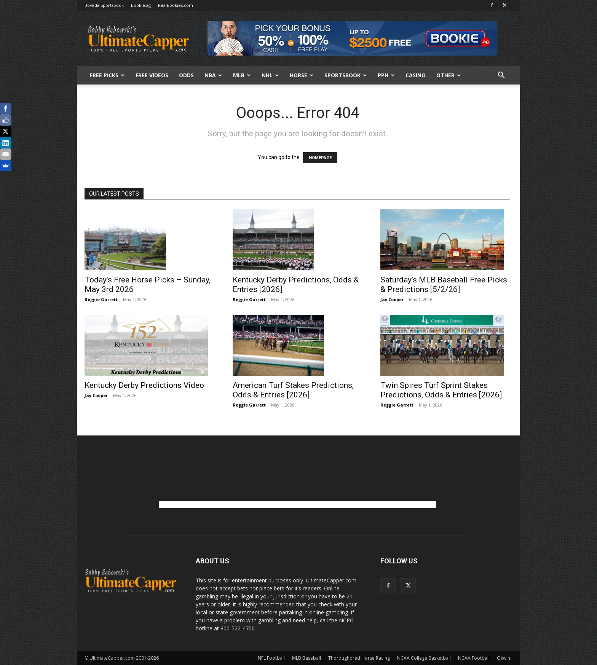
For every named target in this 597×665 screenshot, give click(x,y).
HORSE (301, 75)
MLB (242, 75)
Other (448, 75)
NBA (213, 75)
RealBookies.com (175, 5)
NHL (270, 75)
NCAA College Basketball (424, 658)
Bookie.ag (141, 5)
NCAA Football (474, 658)
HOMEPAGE (320, 157)
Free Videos (152, 75)
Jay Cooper (392, 299)
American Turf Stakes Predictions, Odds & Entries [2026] (293, 390)
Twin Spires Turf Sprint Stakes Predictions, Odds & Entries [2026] (441, 390)
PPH (386, 75)
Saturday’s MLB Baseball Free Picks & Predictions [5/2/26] (443, 284)
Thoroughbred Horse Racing (359, 658)
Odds (186, 75)
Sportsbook (345, 75)
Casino (415, 75)
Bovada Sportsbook (104, 5)
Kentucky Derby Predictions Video (144, 385)
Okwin (503, 658)
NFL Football (271, 658)
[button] (501, 76)
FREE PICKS (107, 75)
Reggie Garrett (101, 299)
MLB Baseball (306, 658)
